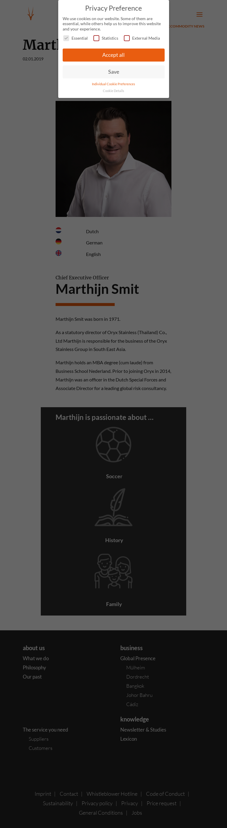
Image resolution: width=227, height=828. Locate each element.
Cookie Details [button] (113, 91)
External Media (142, 38)
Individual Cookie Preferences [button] (113, 84)
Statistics (105, 38)
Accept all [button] (113, 55)
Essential (75, 38)
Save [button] (113, 72)
